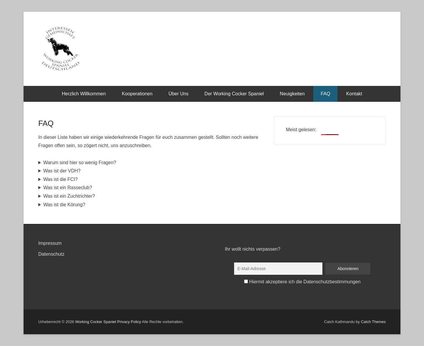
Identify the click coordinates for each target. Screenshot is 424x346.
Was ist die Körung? (64, 204)
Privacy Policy (129, 322)
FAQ (325, 93)
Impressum (50, 243)
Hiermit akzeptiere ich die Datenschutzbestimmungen (305, 281)
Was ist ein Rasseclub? (67, 187)
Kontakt (354, 93)
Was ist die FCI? (60, 179)
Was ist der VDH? (62, 170)
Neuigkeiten (292, 93)
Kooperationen (137, 93)
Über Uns (178, 93)
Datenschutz (51, 254)
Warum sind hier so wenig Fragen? (79, 162)
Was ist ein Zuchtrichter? (69, 196)
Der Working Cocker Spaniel (234, 93)
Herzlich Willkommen (84, 93)
